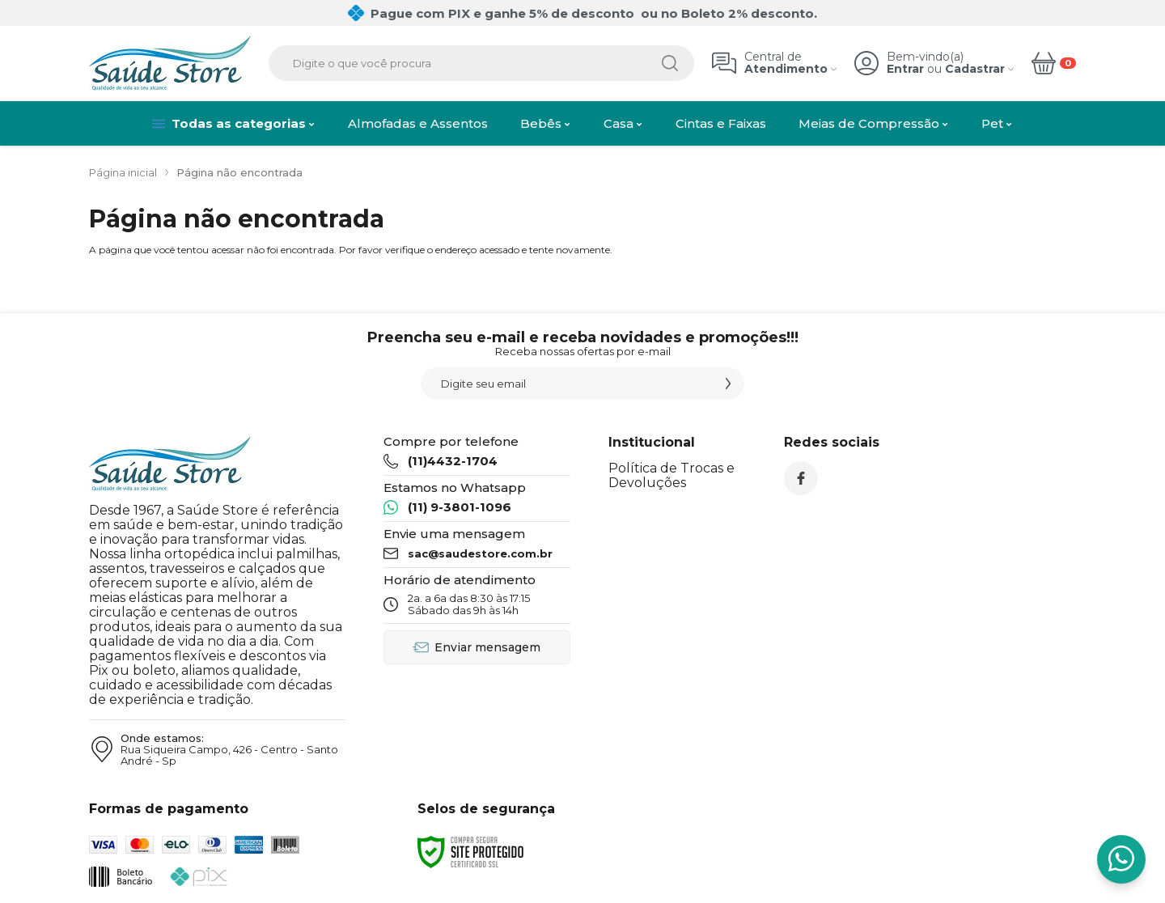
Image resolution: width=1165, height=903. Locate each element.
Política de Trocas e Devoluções (671, 475)
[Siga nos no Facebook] (801, 478)
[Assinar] (728, 383)
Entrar (905, 69)
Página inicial (123, 172)
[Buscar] (670, 63)
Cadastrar (975, 69)
